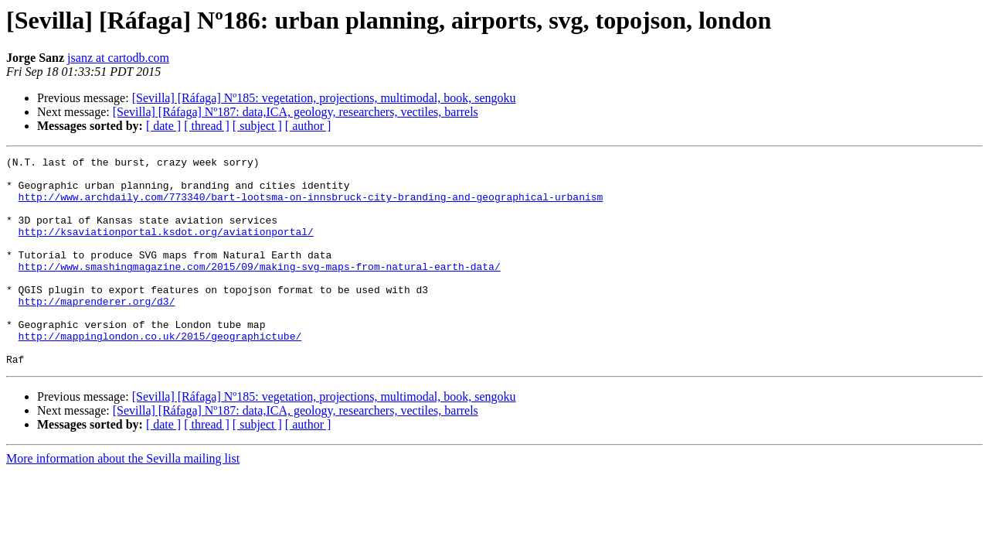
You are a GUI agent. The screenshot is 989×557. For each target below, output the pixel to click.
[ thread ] (206, 125)
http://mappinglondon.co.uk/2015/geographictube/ (160, 373)
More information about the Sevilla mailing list (123, 500)
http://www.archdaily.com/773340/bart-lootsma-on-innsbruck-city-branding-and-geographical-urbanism (311, 206)
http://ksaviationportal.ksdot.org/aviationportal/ (166, 248)
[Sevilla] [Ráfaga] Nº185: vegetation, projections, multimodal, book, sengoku (324, 97)
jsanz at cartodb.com (118, 57)
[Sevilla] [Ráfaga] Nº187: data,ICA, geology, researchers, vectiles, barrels (295, 111)
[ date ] (163, 125)
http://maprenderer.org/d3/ (97, 331)
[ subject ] (257, 125)
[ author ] (308, 125)
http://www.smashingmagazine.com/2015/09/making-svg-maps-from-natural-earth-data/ (260, 289)
